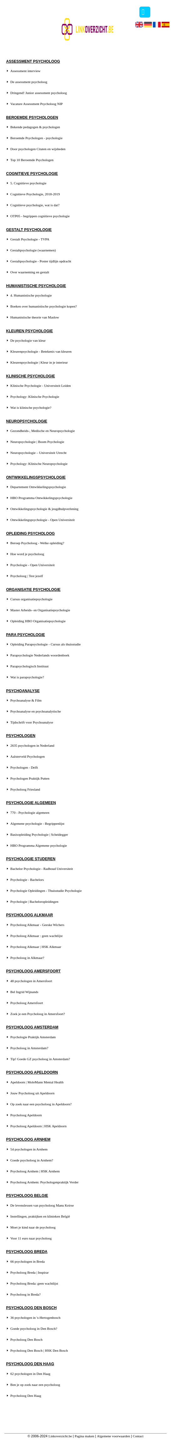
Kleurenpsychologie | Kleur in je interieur (39, 362)
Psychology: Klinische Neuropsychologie (39, 464)
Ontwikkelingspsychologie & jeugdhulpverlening (44, 509)
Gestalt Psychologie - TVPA (29, 239)
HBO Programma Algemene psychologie (38, 845)
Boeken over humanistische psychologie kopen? (43, 306)
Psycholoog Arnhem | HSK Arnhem (35, 1171)
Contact (138, 1436)
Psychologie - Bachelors (27, 880)
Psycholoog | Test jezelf (26, 576)
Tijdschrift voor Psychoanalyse (31, 722)
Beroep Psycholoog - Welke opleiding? (37, 543)
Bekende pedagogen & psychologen (35, 127)
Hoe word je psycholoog (27, 554)
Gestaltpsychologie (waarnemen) (33, 250)
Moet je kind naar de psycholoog (33, 1227)
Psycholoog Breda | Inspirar (29, 1272)
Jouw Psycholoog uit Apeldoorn (32, 1093)
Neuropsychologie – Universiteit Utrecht (38, 453)
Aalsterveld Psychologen (27, 756)
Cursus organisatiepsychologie (31, 599)
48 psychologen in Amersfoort (31, 981)
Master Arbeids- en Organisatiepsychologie (40, 610)
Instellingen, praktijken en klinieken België (40, 1216)
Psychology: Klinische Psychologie (34, 396)
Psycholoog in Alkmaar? (27, 958)
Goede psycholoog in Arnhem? (31, 1160)
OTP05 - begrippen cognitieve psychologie (40, 216)
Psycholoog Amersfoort (26, 1003)
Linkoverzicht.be (60, 1436)
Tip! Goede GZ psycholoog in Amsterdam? (40, 1059)
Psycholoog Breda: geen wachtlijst (34, 1283)
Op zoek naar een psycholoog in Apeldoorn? (41, 1104)
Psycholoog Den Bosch (26, 1339)
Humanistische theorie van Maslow (34, 317)
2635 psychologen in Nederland (32, 745)
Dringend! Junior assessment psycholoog (38, 93)
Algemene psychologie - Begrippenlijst (37, 823)
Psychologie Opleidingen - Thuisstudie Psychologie (46, 890)
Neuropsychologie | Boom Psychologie (37, 442)
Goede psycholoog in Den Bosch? (33, 1328)
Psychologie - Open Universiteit (32, 565)
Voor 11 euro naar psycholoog (31, 1238)
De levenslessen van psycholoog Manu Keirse (42, 1205)
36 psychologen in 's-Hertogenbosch (35, 1317)
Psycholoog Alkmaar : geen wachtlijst (36, 936)
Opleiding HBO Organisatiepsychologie (37, 621)
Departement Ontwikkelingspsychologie (38, 487)
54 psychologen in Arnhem (29, 1149)
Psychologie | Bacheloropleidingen (34, 901)
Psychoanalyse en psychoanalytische (35, 711)
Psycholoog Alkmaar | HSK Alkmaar (35, 947)
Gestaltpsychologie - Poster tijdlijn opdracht (40, 261)
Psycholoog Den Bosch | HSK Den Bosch (39, 1350)
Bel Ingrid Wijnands (24, 992)
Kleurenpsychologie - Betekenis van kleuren (41, 351)
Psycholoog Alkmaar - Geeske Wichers (37, 925)
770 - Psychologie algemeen (29, 812)
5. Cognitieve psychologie (28, 183)
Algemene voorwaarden (113, 1436)
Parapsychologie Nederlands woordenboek (39, 655)
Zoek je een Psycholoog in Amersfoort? (37, 1014)
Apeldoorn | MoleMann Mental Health (37, 1082)
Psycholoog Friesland (25, 789)
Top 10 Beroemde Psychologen (32, 160)
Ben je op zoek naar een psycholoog (35, 1385)
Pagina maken (84, 1436)
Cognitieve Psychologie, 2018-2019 (35, 194)
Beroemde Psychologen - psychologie (36, 138)
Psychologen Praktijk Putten (29, 778)
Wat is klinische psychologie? (30, 407)
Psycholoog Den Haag (25, 1395)
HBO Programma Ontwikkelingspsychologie (41, 498)
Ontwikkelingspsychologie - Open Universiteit (42, 520)
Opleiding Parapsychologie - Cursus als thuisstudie (45, 644)
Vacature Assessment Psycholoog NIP (36, 104)
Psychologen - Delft (24, 767)
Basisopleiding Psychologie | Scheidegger (39, 834)
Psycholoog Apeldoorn (26, 1115)
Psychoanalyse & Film (26, 700)
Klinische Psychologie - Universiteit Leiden (40, 385)
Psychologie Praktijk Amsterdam (33, 1037)
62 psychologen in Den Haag (30, 1374)
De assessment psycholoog (28, 82)
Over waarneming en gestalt (29, 272)
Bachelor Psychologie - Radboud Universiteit (41, 869)
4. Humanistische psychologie (31, 295)
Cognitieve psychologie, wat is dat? (35, 205)
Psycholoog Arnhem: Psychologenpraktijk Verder (44, 1182)
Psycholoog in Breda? (25, 1294)
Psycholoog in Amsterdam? (29, 1048)
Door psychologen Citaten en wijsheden (37, 149)
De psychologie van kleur (28, 340)
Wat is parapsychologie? (27, 677)
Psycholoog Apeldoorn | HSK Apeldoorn (38, 1126)
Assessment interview (25, 71)
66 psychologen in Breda (27, 1261)
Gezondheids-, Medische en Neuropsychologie (42, 431)
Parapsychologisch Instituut (29, 666)
